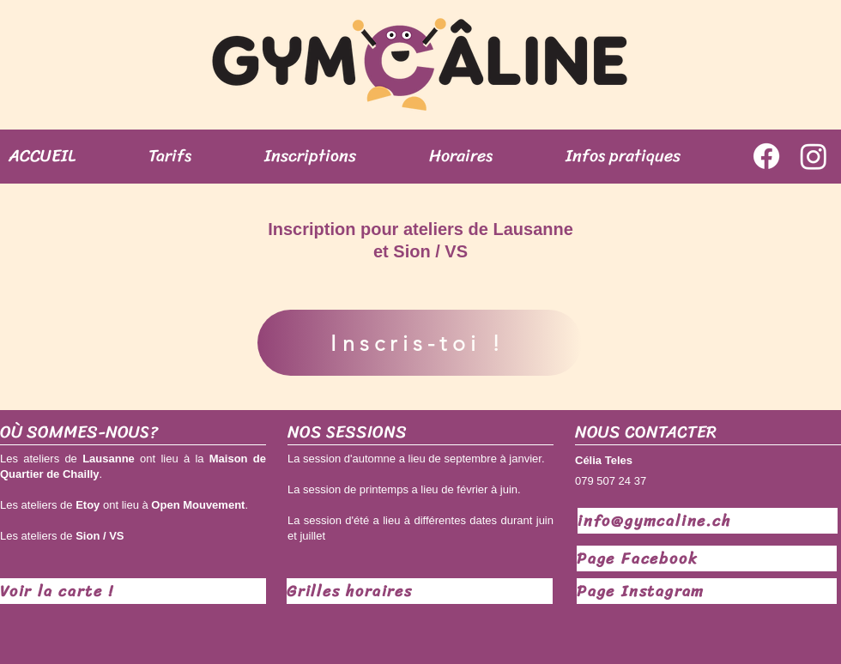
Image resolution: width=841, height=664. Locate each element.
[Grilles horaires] (420, 591)
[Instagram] (813, 156)
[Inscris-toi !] (419, 343)
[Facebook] (766, 156)
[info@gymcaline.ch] (708, 521)
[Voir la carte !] (133, 591)
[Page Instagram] (707, 591)
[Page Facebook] (707, 558)
